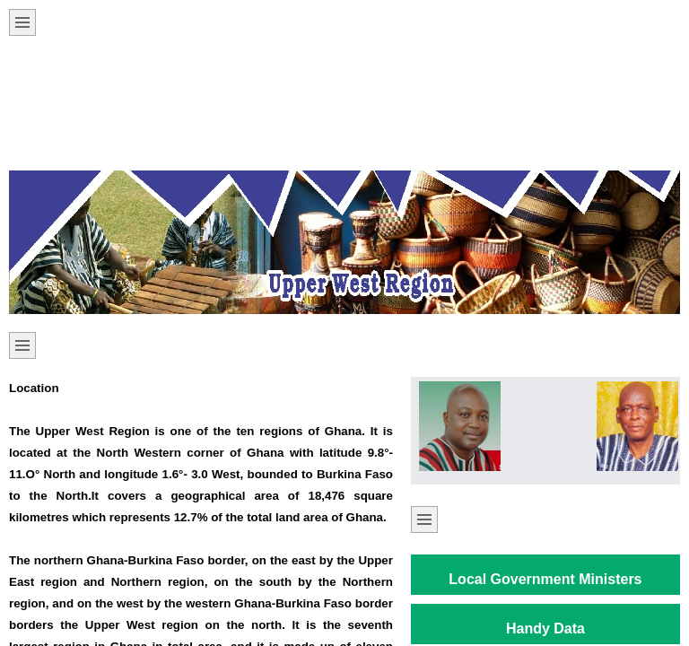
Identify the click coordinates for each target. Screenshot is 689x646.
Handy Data (545, 628)
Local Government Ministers (545, 579)
